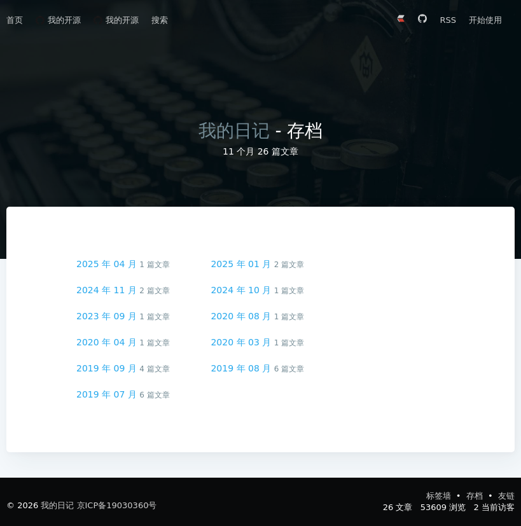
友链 (506, 496)
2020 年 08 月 (242, 316)
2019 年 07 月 (107, 394)
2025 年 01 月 (242, 264)
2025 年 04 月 (107, 264)
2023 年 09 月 (107, 316)
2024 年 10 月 (242, 290)
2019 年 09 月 (107, 368)
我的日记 (234, 130)
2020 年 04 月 (107, 342)
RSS (448, 20)
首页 (14, 20)
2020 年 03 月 (242, 342)
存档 (475, 496)
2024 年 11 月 (107, 290)
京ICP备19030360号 (117, 505)
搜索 (159, 20)
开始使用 (485, 20)
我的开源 (58, 20)
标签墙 (440, 496)
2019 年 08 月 (242, 368)
